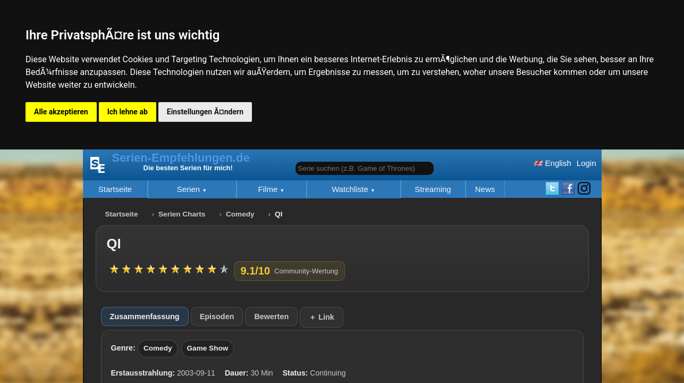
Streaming (433, 189)
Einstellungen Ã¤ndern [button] (205, 111)
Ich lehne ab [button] (127, 111)
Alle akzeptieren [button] (61, 111)
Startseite (115, 189)
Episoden (217, 316)
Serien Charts (181, 214)
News (485, 189)
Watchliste (351, 189)
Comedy (240, 214)
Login (586, 163)
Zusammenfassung (145, 316)
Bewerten (271, 316)
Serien (189, 189)
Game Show (208, 348)
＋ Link (321, 317)
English (552, 163)
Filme (269, 189)
